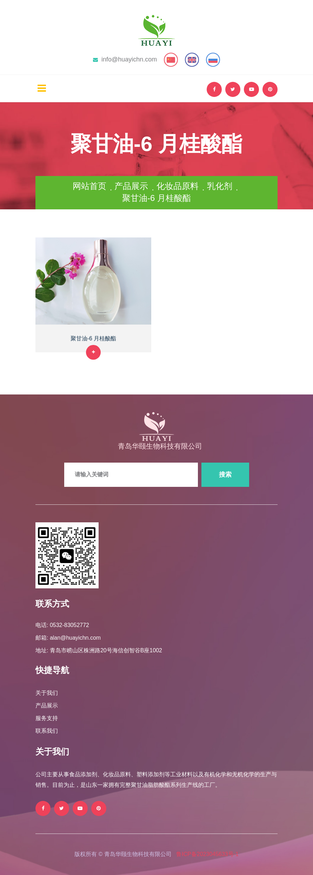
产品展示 (131, 186)
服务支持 (46, 718)
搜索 (225, 474)
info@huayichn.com (125, 59)
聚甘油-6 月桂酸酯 (93, 338)
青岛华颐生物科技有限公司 (160, 446)
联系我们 (46, 731)
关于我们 (46, 693)
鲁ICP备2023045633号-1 (207, 854)
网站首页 (89, 186)
